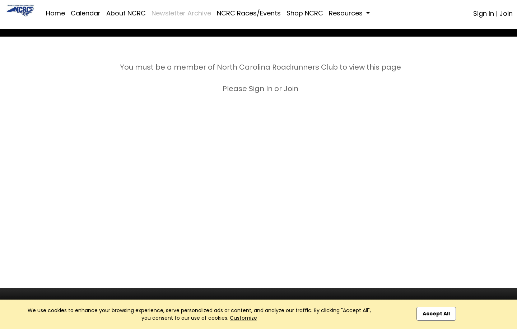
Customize (243, 317)
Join (506, 13)
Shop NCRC (305, 13)
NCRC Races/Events (249, 13)
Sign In (483, 13)
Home (55, 13)
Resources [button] (346, 13)
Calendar (86, 13)
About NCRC (126, 13)
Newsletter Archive (181, 13)
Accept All (436, 313)
